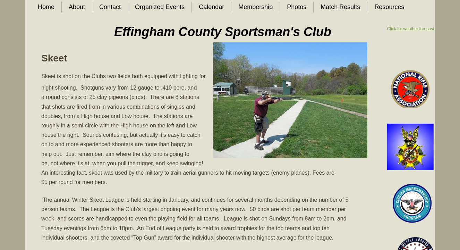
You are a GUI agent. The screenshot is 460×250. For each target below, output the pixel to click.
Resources (389, 6)
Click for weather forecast (410, 28)
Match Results (340, 6)
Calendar (211, 6)
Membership (255, 6)
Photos (296, 6)
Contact (110, 6)
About (77, 6)
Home (46, 6)
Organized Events (160, 6)
